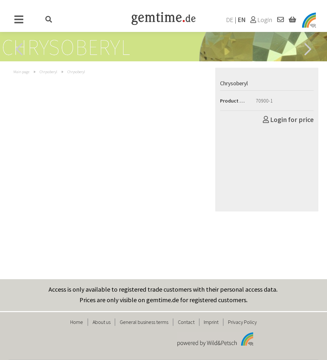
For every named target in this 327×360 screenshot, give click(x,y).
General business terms (144, 322)
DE (229, 20)
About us (101, 322)
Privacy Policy (242, 322)
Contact (186, 322)
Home (76, 322)
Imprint (211, 322)
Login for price (288, 119)
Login (261, 20)
